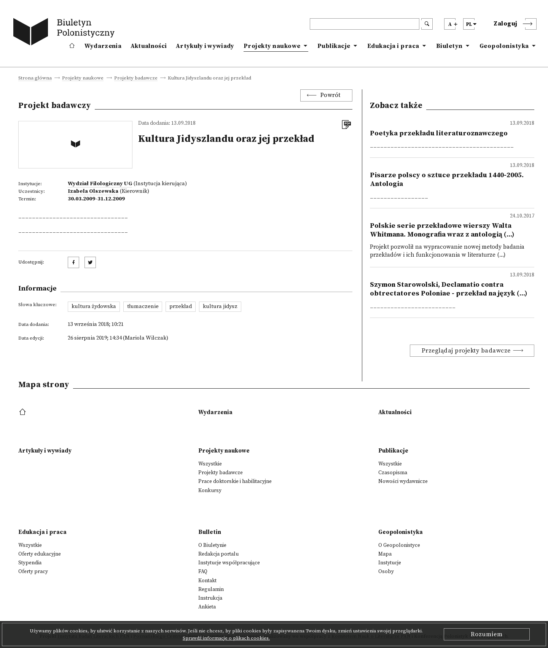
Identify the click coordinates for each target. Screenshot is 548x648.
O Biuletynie (212, 545)
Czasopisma (392, 472)
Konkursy (209, 490)
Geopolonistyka (504, 46)
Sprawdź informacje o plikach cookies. (226, 638)
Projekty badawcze (136, 78)
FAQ (202, 571)
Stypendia (29, 562)
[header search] (364, 24)
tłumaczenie (143, 306)
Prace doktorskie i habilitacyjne (235, 481)
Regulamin (211, 589)
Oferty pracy (33, 571)
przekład (180, 306)
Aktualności (149, 46)
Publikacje (333, 46)
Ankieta (207, 607)
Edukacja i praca (393, 46)
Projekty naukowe (272, 46)
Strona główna (35, 78)
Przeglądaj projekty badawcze (466, 350)
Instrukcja (210, 598)
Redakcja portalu (218, 554)
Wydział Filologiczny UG (100, 183)
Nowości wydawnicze (403, 481)
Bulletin (209, 532)
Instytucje (389, 562)
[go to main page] (65, 33)
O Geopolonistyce (399, 545)
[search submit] (427, 24)
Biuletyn (449, 46)
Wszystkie (210, 464)
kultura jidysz (220, 306)
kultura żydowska (94, 306)
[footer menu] (23, 412)
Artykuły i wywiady (205, 46)
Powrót (330, 95)
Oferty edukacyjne (39, 554)
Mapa (385, 554)
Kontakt (207, 580)
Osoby (386, 571)
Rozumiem (487, 634)
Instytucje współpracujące (229, 562)
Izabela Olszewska (93, 191)
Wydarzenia (102, 46)
